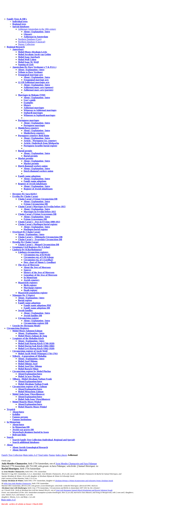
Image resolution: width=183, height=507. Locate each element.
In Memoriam (30, 277)
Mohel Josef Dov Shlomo (30, 366)
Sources (27, 270)
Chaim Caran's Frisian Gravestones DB (37, 214)
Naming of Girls (26, 64)
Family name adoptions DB (37, 308)
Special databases (20, 26)
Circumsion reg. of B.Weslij (37, 255)
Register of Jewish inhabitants (32, 184)
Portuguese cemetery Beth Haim (33, 135)
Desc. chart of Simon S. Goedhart (40, 262)
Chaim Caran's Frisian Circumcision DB (37, 199)
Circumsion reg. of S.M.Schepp (39, 257)
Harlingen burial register (36, 229)
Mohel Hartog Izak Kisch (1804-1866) (36, 346)
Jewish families (25, 310)
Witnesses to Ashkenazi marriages (40, 110)
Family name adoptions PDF (37, 305)
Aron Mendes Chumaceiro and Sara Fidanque (76, 463)
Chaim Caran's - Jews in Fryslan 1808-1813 (39, 222)
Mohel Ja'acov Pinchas (29, 376)
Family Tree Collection (12, 455)
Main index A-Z (30, 455)
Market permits (25, 158)
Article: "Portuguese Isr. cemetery (40, 140)
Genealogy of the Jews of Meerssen (40, 275)
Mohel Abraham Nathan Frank (33, 384)
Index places (61, 455)
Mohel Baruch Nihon (28, 369)
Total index (43, 455)
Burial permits (25, 151)
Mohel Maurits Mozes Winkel (32, 407)
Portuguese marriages (28, 120)
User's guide (30, 100)
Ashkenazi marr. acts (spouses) (38, 87)
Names (52, 455)
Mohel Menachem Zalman (30, 391)
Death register (30, 290)
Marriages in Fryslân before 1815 (40, 211)
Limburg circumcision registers (33, 252)
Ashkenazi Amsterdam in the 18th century (37, 29)
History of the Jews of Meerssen (39, 272)
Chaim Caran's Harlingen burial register (38, 224)
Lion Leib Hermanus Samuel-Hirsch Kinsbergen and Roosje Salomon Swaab (84, 490)
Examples (28, 102)
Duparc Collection (26, 44)
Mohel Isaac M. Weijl (28, 62)
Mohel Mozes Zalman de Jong (32, 336)
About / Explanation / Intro (37, 31)
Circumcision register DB (36, 323)
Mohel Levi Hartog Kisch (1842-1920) (36, 348)
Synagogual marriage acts (30, 75)
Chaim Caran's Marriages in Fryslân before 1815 (42, 206)
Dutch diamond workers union (33, 166)
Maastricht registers (28, 282)
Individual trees (20, 21)
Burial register (25, 300)
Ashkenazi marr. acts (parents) (38, 90)
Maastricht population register (33, 293)
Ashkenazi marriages (34, 107)
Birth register (30, 285)
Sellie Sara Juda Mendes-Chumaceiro (17, 483)
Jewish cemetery (31, 280)
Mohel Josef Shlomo (28, 361)
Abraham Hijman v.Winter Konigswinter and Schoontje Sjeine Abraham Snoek (84, 481)
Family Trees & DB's (17, 19)
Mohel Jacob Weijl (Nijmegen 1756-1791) (38, 353)
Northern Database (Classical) (31, 42)
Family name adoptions (29, 176)
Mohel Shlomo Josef (28, 364)
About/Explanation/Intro (30, 374)
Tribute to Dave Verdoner (30, 72)
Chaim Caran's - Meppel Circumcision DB (38, 244)
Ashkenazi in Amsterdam (36, 36)
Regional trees (19, 24)
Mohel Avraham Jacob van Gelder (34, 54)
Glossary (28, 34)
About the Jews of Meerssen (37, 267)
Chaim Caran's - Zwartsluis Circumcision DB (40, 239)
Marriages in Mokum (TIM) (31, 95)
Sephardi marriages (33, 113)
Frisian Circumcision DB (36, 204)
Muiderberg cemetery (28, 128)
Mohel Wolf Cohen (27, 59)
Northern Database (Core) (29, 39)
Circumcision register (28, 318)
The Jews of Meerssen (28, 265)
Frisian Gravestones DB (35, 219)
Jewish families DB (33, 315)
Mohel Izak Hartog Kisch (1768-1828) (36, 343)
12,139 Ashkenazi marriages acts (33, 82)
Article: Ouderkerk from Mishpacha (41, 143)
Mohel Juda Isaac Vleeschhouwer (34, 399)
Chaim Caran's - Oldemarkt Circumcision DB (40, 237)
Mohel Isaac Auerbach (29, 57)
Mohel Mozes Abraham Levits (32, 52)
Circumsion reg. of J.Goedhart (38, 260)
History (27, 105)
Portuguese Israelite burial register (40, 145)
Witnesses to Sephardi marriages (39, 115)
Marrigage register (33, 287)
